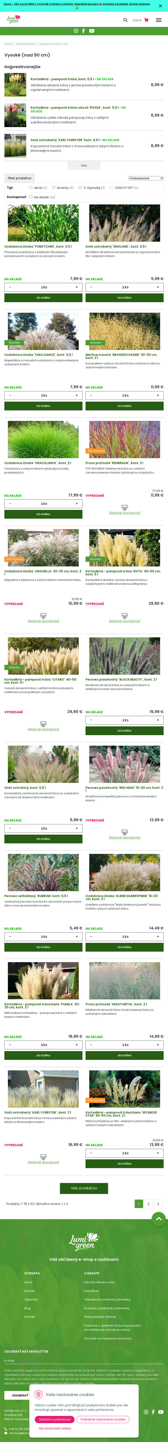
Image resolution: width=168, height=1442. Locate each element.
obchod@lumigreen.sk (25, 1433)
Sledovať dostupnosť (124, 510)
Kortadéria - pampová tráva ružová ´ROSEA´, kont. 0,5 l (75, 107)
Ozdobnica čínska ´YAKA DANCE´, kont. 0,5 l (38, 355)
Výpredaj (30, 1299)
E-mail (9, 1361)
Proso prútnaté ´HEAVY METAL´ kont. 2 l (116, 1004)
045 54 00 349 (19, 1429)
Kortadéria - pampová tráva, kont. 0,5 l (62, 79)
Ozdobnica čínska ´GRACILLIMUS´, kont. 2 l (37, 463)
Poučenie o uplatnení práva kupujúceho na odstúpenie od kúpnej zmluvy (112, 1327)
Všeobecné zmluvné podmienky (107, 1299)
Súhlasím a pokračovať (54, 1419)
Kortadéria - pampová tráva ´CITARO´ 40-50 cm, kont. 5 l (40, 681)
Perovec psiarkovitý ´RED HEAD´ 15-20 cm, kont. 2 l (124, 789)
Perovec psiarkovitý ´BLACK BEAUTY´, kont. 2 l (121, 679)
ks (45, 287)
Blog (27, 1308)
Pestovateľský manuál (100, 1317)
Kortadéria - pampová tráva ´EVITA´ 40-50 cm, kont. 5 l (123, 572)
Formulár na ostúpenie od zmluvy (107, 1338)
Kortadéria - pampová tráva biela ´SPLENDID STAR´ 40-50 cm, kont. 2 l (121, 1114)
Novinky (65, 188)
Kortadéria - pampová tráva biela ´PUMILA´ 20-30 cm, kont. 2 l (42, 1005)
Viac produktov (84, 1188)
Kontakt (29, 1317)
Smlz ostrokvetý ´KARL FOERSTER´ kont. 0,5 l (65, 140)
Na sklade (44, 197)
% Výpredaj (94, 188)
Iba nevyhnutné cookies (55, 1428)
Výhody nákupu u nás (99, 1282)
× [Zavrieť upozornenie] (161, 5)
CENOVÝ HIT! (126, 188)
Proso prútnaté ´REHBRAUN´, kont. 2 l (114, 463)
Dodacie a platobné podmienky (107, 1308)
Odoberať (20, 1395)
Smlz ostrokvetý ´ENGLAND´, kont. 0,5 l (116, 246)
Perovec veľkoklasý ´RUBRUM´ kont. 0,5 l (36, 896)
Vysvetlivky (91, 1291)
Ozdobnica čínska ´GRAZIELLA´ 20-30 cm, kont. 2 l (42, 572)
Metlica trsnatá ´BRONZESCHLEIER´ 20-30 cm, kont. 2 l (121, 356)
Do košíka (43, 297)
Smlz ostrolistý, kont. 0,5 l (25, 788)
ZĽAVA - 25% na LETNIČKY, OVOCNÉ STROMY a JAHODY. (39, 4)
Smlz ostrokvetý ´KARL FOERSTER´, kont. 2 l (37, 1112)
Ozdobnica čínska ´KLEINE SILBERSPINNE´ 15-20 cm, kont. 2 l (122, 897)
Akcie (40, 188)
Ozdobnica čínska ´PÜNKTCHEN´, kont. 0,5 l (38, 246)
